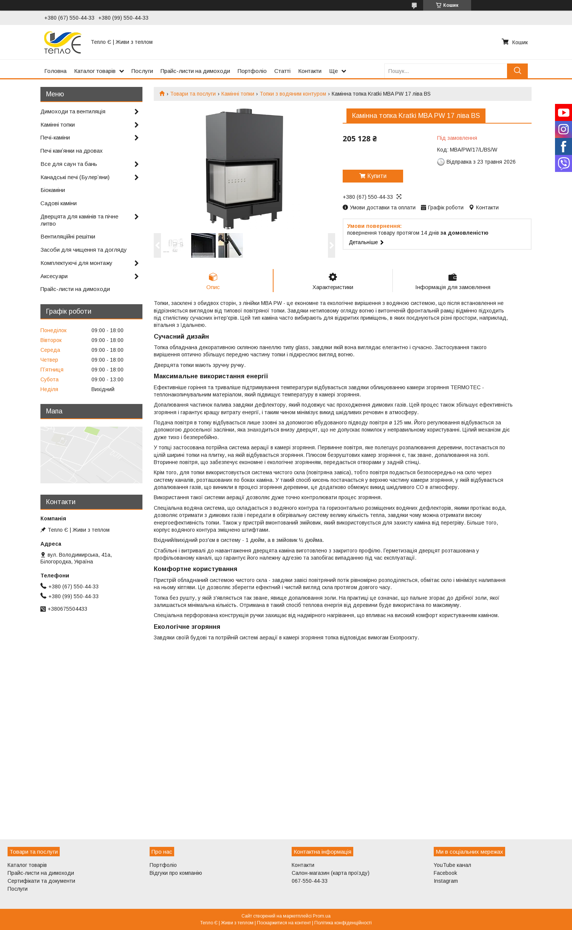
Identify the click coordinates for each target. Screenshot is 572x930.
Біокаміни (52, 190)
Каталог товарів (95, 71)
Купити (376, 176)
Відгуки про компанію (176, 873)
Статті (282, 71)
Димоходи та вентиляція (72, 111)
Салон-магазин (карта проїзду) (330, 873)
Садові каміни (58, 203)
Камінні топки (237, 94)
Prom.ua (322, 916)
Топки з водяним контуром (293, 94)
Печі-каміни (55, 137)
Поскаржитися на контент (284, 922)
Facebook (445, 873)
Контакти (310, 71)
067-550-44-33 (310, 881)
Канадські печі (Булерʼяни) (75, 177)
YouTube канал (452, 865)
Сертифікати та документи (41, 881)
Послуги (142, 71)
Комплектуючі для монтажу (76, 263)
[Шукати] (517, 70)
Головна (55, 71)
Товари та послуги (193, 94)
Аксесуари (54, 276)
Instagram (446, 881)
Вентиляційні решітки (67, 236)
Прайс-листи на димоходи (195, 71)
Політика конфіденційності (343, 922)
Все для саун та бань (68, 164)
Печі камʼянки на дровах (71, 150)
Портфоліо (252, 71)
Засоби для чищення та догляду (83, 249)
